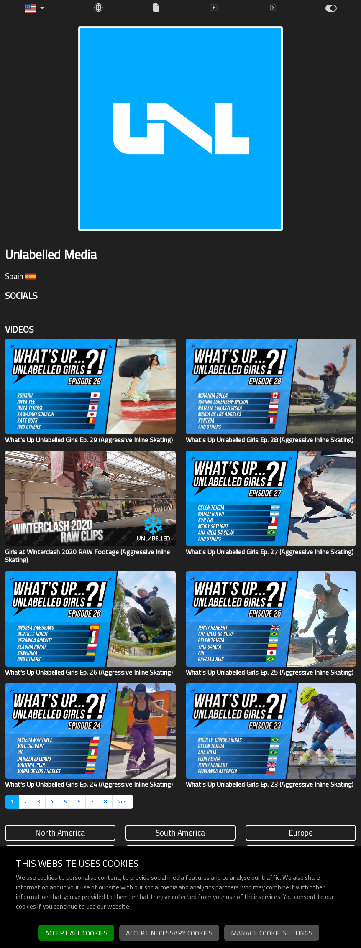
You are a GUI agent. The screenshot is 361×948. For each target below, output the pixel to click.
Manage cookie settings (271, 933)
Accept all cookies (76, 933)
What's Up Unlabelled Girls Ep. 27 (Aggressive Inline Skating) (269, 551)
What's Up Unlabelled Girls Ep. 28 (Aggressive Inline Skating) (269, 439)
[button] (35, 8)
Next (123, 801)
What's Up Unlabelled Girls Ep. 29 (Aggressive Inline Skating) (89, 439)
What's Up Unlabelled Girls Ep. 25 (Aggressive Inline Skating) (269, 672)
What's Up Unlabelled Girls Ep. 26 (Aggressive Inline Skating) (89, 672)
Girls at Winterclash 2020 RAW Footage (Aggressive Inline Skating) (87, 555)
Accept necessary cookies (169, 933)
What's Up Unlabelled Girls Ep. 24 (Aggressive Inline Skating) (89, 784)
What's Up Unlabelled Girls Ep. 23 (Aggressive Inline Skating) (269, 784)
